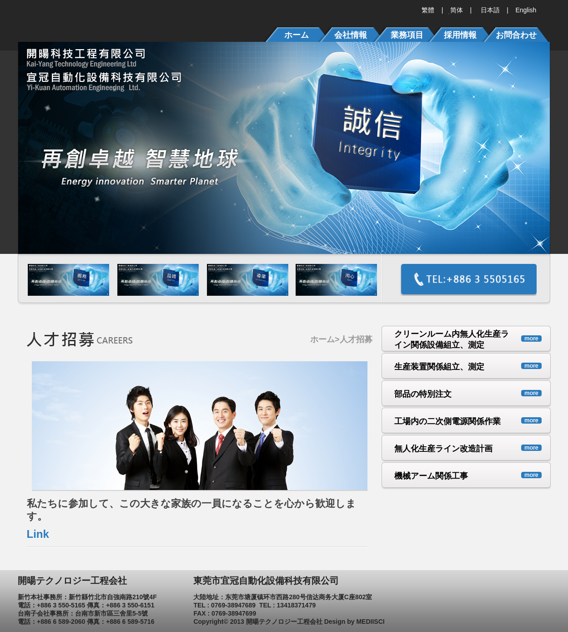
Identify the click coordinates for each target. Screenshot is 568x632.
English (525, 10)
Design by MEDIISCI (354, 621)
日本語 (489, 10)
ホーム (322, 339)
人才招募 (356, 339)
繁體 (428, 10)
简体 (455, 10)
